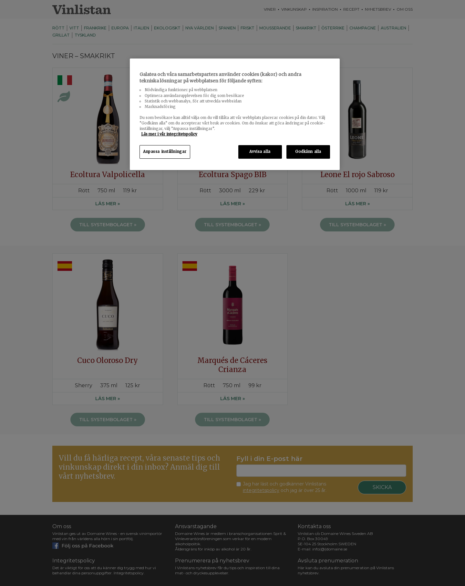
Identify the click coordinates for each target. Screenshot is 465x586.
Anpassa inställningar (165, 151)
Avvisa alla (259, 151)
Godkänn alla (308, 151)
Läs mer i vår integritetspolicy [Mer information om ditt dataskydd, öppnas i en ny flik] (169, 134)
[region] (235, 114)
